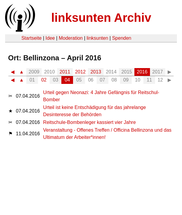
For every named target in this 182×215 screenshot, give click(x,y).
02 (44, 79)
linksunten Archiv (101, 17)
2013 (95, 71)
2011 (65, 71)
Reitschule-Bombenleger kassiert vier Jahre (89, 122)
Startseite (31, 38)
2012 (80, 71)
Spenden (121, 38)
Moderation (71, 38)
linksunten (97, 38)
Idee (50, 38)
